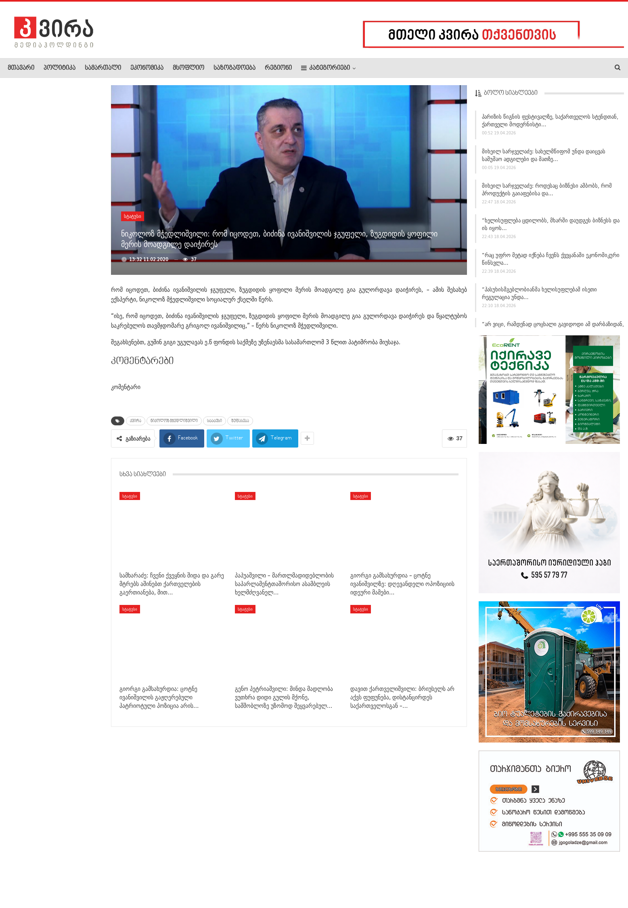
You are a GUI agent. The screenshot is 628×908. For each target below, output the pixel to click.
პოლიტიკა (59, 68)
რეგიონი (278, 68)
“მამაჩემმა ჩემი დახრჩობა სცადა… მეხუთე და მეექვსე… (69, 121)
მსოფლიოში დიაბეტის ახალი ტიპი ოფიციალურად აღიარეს (72, 338)
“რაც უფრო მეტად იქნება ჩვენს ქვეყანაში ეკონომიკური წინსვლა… (551, 261)
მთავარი (21, 68)
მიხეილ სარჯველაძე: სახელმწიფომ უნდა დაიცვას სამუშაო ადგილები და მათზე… (543, 158)
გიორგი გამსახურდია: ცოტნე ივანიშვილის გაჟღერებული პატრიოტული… (71, 459)
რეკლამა (59, 877)
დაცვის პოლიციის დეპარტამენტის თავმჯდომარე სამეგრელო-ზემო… (68, 251)
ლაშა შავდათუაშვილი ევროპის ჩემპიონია (71, 418)
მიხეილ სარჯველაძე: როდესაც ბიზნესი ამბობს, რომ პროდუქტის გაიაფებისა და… (547, 192)
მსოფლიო (188, 68)
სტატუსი (132, 216)
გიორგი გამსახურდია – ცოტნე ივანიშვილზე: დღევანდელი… (72, 208)
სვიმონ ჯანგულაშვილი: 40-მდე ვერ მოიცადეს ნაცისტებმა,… (73, 295)
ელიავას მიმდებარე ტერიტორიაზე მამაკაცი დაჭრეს (72, 381)
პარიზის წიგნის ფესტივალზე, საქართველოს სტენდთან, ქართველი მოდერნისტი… (550, 123)
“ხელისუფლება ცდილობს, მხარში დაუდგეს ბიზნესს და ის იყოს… (551, 227)
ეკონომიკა (146, 68)
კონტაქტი (93, 877)
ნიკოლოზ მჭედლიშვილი (174, 421)
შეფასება (240, 421)
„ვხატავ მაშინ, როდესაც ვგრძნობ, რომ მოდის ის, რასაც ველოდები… (71, 164)
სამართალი (103, 68)
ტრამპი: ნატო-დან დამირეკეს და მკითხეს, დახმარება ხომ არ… (73, 503)
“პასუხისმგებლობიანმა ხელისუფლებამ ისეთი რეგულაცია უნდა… (539, 296)
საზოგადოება (234, 68)
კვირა (135, 421)
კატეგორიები (325, 68)
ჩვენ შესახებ (21, 877)
